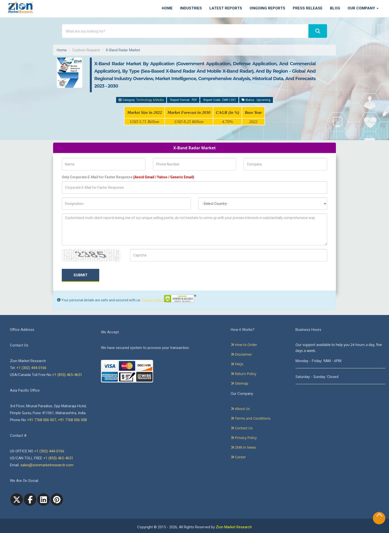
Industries (191, 8)
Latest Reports (225, 8)
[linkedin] (43, 499)
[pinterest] (57, 499)
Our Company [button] (363, 8)
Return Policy (243, 373)
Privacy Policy (152, 300)
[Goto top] (379, 516)
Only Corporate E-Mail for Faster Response (128, 177)
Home (167, 8)
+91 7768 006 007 (41, 420)
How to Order (244, 344)
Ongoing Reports (267, 8)
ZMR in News (243, 447)
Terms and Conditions (251, 418)
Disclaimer (241, 354)
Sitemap (239, 383)
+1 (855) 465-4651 (67, 375)
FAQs (237, 364)
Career (238, 457)
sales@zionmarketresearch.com (46, 465)
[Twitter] (16, 499)
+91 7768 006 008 (72, 420)
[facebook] (30, 499)
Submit (80, 275)
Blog (335, 8)
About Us (240, 408)
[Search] (318, 31)
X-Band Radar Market (123, 50)
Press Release (308, 8)
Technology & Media (150, 100)
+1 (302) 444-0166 (31, 368)
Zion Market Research (234, 527)
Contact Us (242, 428)
